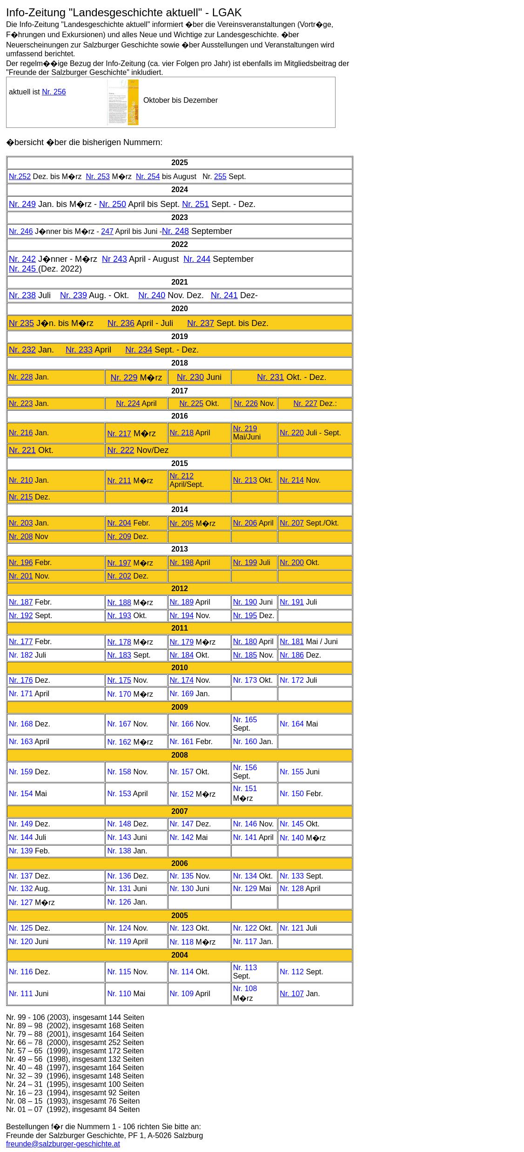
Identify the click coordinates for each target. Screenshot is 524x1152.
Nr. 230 (190, 377)
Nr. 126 (120, 902)
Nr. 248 (175, 231)
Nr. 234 (138, 349)
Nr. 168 (21, 724)
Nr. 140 (293, 838)
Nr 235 (21, 323)
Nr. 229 (123, 377)
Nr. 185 (245, 655)
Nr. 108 (245, 988)
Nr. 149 (22, 824)
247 (107, 231)
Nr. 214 (292, 480)
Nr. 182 (21, 655)
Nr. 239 (73, 295)
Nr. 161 (182, 742)
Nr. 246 (21, 231)
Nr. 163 (21, 742)
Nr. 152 (182, 794)
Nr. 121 (293, 928)
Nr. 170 (119, 694)
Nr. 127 (22, 902)
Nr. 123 (183, 928)
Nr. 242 (22, 259)
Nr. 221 (22, 450)
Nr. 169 (182, 694)
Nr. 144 (22, 837)
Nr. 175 (119, 680)
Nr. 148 (120, 824)
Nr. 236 (120, 323)
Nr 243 (114, 259)
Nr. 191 (292, 602)
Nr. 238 (22, 295)
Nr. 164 (292, 724)
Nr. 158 (119, 772)
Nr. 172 (292, 680)
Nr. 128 (292, 888)
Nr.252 (20, 176)
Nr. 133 (293, 876)
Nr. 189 (182, 602)
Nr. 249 (22, 204)
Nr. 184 (182, 655)
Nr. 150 (293, 794)
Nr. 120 (22, 942)
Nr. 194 (182, 615)
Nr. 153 (119, 794)
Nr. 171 (21, 694)
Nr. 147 (183, 824)
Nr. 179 (182, 642)
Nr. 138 (120, 851)
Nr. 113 (245, 968)
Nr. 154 (21, 794)
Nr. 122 (246, 928)
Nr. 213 (245, 480)
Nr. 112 (293, 972)
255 (220, 176)
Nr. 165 (245, 720)
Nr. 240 (151, 295)
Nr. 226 (246, 403)
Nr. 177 (21, 642)
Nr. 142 (183, 837)
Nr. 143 (120, 837)
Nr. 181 (292, 642)
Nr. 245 (23, 268)
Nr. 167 (119, 724)
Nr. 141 (246, 837)
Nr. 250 (112, 204)
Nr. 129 (246, 888)
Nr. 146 (246, 824)
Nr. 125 (22, 928)
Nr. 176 (21, 680)
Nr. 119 (120, 942)
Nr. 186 (292, 655)
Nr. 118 (183, 942)
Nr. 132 (21, 888)
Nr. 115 (120, 972)
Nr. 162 (119, 742)
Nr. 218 (182, 433)
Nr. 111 (22, 994)
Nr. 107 (292, 994)
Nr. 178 (119, 642)
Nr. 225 (191, 403)
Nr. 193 (119, 615)
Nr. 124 (120, 928)
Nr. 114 (183, 972)
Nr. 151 (245, 788)
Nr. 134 (246, 876)
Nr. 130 (183, 888)
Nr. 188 (119, 602)
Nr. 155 (292, 772)
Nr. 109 (182, 994)
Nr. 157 (182, 772)
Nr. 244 (196, 259)
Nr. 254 (148, 176)
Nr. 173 (245, 680)
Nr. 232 (22, 349)
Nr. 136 (120, 876)
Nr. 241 (224, 295)
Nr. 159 (21, 772)
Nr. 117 (246, 942)
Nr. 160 (245, 742)
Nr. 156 (245, 768)
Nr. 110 (120, 994)
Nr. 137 (22, 876)
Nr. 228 (21, 377)
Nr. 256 (54, 92)
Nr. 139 (22, 851)
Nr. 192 (21, 615)
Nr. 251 (195, 204)
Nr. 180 (245, 642)
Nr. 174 (182, 680)
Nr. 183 (119, 655)
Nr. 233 (79, 349)
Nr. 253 (98, 176)
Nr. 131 (120, 888)
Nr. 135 (183, 876)
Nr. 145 (293, 824)
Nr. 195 (245, 615)
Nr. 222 (120, 450)
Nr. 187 (21, 602)
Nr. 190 (245, 602)
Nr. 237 (200, 323)
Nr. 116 (22, 972)
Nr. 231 (270, 377)
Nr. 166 (182, 724)
